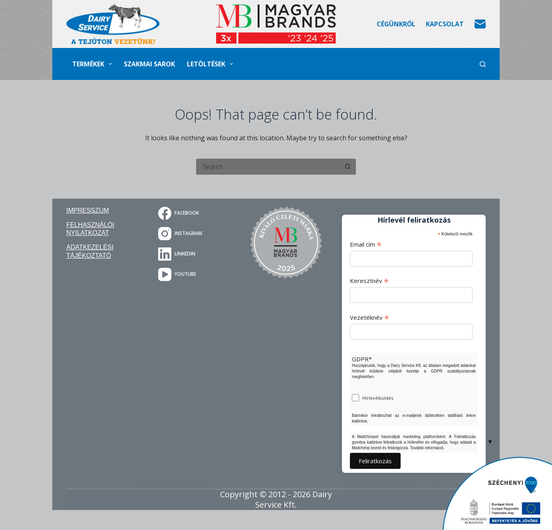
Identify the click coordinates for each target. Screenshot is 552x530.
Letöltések (211, 64)
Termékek (93, 64)
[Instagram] (194, 233)
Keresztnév (369, 280)
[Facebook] (194, 213)
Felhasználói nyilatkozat (90, 229)
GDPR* (362, 359)
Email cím (365, 244)
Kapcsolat (445, 24)
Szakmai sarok (149, 64)
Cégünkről (396, 24)
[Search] (483, 64)
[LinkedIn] (194, 254)
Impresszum (87, 210)
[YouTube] (194, 274)
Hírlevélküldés (377, 398)
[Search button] (348, 167)
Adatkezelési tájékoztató (89, 251)
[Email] (480, 24)
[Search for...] (268, 167)
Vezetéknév (369, 317)
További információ (426, 448)
